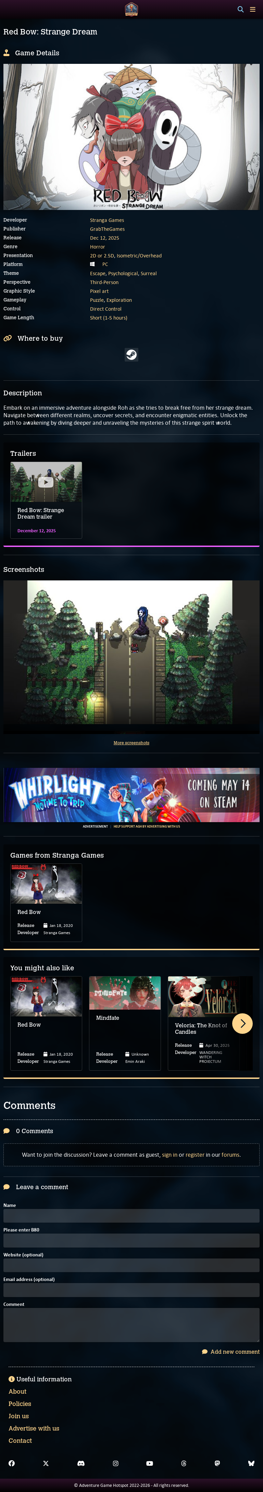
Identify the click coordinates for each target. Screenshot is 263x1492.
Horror (97, 246)
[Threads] (184, 1463)
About (17, 1391)
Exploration (119, 300)
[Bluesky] (251, 1463)
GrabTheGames (107, 229)
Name (9, 1206)
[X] (46, 1463)
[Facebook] (12, 1463)
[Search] (241, 9)
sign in (169, 1154)
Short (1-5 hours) (108, 317)
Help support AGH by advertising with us (147, 826)
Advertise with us (34, 1428)
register (195, 1154)
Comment (13, 1305)
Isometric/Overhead (139, 255)
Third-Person (104, 282)
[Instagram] (115, 1463)
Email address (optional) (29, 1280)
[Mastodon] (217, 1463)
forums (230, 1154)
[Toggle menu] (253, 9)
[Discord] (81, 1463)
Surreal (149, 273)
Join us (19, 1416)
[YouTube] (149, 1463)
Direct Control (106, 309)
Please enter (21, 1230)
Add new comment (231, 1352)
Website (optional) (23, 1255)
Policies (20, 1404)
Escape (97, 273)
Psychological (123, 273)
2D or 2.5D (102, 255)
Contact (20, 1441)
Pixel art (99, 291)
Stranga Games (107, 220)
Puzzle (97, 300)
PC (105, 264)
